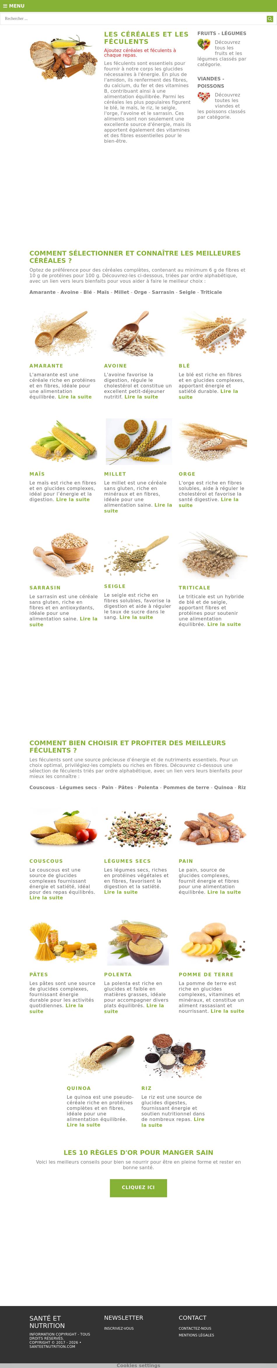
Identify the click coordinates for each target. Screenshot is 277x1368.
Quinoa (223, 787)
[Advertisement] (138, 200)
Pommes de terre (186, 787)
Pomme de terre (206, 974)
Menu (13, 6)
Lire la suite (75, 397)
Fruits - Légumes (221, 33)
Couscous (42, 787)
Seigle (187, 292)
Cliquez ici (138, 1187)
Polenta (148, 787)
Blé (87, 292)
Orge (140, 292)
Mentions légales (196, 1335)
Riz (242, 787)
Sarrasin (163, 292)
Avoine (70, 292)
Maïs (103, 292)
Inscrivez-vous (119, 1328)
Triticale (211, 292)
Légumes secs (78, 787)
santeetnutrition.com (52, 1347)
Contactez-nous (195, 1328)
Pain (107, 787)
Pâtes (125, 787)
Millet (121, 292)
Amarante (42, 292)
